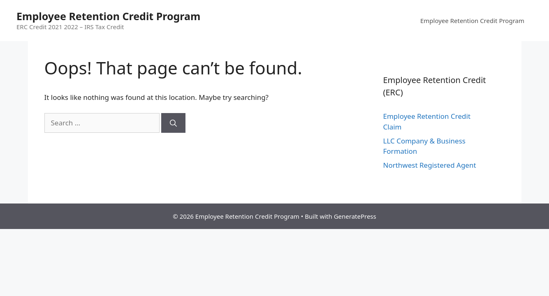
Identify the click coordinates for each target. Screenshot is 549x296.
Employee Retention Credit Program (108, 16)
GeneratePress (355, 216)
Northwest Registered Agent (429, 165)
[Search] (173, 123)
